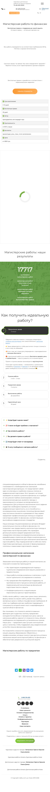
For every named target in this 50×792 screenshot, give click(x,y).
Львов (22, 752)
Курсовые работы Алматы (17, 757)
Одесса (35, 750)
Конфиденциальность (25, 719)
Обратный (45, 9)
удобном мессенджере (13, 341)
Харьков (41, 750)
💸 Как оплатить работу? (15, 431)
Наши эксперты (25, 726)
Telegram (25, 366)
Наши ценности (25, 710)
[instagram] (31, 703)
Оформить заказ (14, 13)
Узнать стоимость (25, 91)
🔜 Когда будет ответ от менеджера (19, 442)
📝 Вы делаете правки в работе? (18, 436)
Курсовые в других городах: (15, 750)
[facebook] (27, 703)
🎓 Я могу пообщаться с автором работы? (22, 447)
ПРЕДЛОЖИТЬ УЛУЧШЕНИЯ (25, 740)
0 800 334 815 (21, 8)
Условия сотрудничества (25, 713)
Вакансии (25, 724)
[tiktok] (23, 703)
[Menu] (42, 3)
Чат (4, 9)
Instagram (17, 366)
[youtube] (19, 703)
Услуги (25, 715)
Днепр (27, 752)
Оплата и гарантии (25, 717)
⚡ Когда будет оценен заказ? (17, 420)
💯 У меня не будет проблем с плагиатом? (22, 426)
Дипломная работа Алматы (16, 769)
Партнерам (25, 721)
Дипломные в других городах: (15, 762)
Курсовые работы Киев (34, 757)
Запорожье (29, 750)
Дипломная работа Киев (34, 769)
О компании (25, 708)
